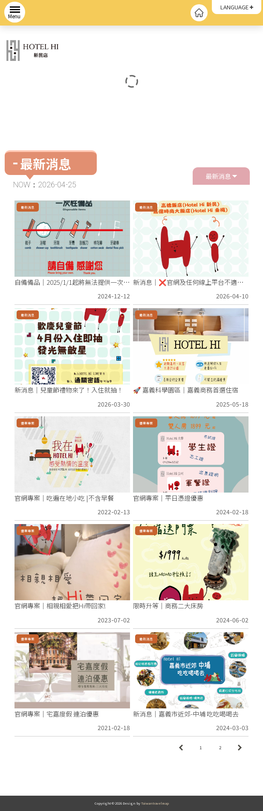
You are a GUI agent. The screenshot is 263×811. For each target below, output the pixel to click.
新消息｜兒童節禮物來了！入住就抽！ (68, 389)
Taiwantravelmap (155, 803)
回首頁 (199, 12)
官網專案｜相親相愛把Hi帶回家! (60, 605)
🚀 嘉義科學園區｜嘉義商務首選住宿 (185, 389)
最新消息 (221, 174)
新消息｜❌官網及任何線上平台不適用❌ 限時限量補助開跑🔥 (188, 283)
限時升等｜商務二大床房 (168, 605)
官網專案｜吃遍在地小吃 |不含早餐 (64, 497)
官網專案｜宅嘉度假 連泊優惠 (56, 713)
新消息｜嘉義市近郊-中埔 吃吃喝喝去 (186, 713)
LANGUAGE (234, 7)
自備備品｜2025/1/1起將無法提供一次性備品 (72, 283)
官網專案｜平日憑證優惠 (168, 497)
